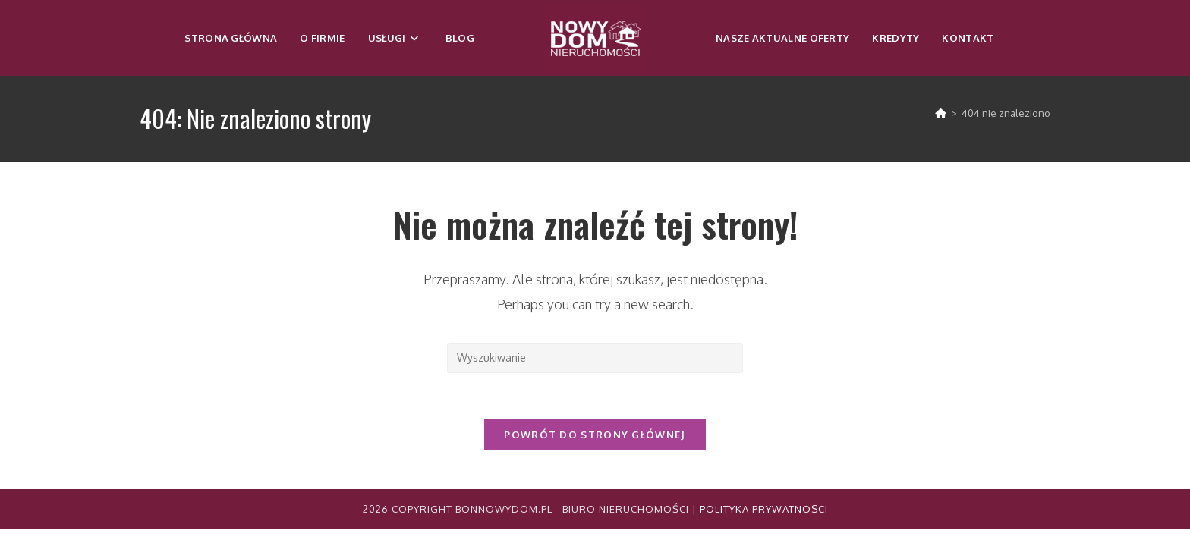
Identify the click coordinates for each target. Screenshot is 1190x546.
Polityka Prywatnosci (764, 509)
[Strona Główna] (940, 113)
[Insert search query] (595, 358)
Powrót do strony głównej (594, 434)
